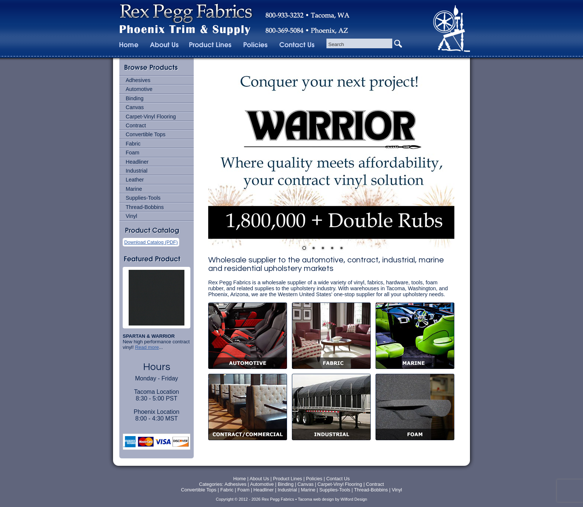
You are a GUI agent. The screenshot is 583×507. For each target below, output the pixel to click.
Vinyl (131, 216)
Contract (136, 125)
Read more (147, 347)
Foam (132, 153)
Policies (315, 478)
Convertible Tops (145, 134)
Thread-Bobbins (145, 207)
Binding (135, 98)
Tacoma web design (316, 499)
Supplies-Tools (143, 198)
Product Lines (287, 478)
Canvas (135, 107)
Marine (134, 189)
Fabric (133, 144)
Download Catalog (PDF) (151, 242)
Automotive (139, 89)
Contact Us (338, 478)
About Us (259, 478)
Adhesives (138, 80)
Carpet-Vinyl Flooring (151, 117)
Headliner (137, 162)
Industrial (136, 171)
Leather (135, 180)
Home (239, 478)
